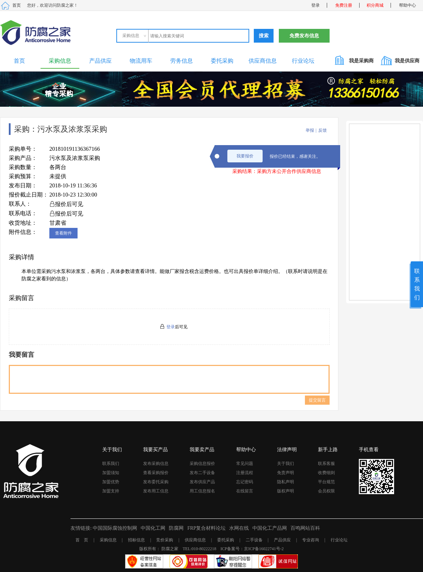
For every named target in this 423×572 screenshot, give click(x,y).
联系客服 (326, 463)
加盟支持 (110, 491)
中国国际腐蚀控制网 (115, 528)
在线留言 (244, 491)
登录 (315, 5)
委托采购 (222, 61)
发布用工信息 (155, 491)
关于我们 (285, 463)
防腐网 (176, 528)
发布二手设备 (202, 472)
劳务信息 (181, 61)
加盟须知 (110, 472)
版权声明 (285, 491)
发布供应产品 (202, 481)
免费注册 (343, 5)
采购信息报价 (202, 463)
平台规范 (326, 481)
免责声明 (285, 472)
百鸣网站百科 (305, 528)
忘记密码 (244, 481)
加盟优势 (110, 481)
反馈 (322, 130)
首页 (16, 5)
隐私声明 (285, 481)
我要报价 (245, 156)
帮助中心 (407, 5)
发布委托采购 (155, 481)
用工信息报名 (202, 491)
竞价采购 (164, 539)
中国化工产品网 (269, 528)
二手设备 (254, 539)
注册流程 (244, 472)
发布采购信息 (155, 463)
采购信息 (60, 61)
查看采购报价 (155, 472)
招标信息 (136, 539)
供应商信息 (263, 61)
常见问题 (244, 463)
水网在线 (239, 528)
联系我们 (110, 463)
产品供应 (100, 61)
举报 (310, 130)
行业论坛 (303, 61)
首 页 (81, 539)
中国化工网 (153, 528)
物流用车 (141, 61)
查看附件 (63, 233)
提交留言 (317, 400)
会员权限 (326, 491)
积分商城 (375, 5)
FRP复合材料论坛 (206, 528)
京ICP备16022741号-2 (264, 548)
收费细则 (326, 472)
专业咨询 (310, 539)
